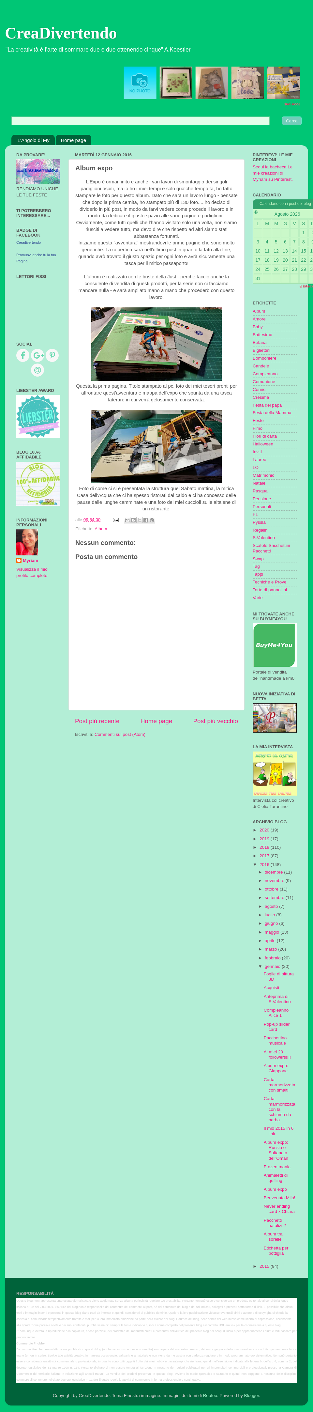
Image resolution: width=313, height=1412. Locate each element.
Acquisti (271, 987)
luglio (270, 914)
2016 (265, 864)
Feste (258, 420)
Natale (259, 483)
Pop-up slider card (277, 1027)
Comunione (264, 381)
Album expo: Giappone (276, 1068)
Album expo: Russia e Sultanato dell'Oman (276, 1150)
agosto (272, 906)
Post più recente (97, 721)
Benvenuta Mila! (279, 1197)
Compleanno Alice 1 (276, 1013)
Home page (73, 140)
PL (255, 514)
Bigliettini (261, 350)
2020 (265, 830)
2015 (265, 1266)
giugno (272, 923)
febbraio (273, 957)
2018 (265, 847)
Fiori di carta (265, 436)
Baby (258, 326)
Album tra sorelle (273, 1237)
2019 (265, 838)
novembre (275, 880)
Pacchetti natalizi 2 (275, 1223)
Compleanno (265, 373)
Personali (262, 506)
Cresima (261, 397)
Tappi (258, 574)
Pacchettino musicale (275, 1040)
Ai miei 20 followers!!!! (277, 1054)
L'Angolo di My (34, 140)
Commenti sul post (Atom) (120, 734)
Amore (259, 319)
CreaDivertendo (61, 33)
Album (101, 528)
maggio (272, 932)
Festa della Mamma (272, 412)
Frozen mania (277, 1166)
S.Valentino (264, 537)
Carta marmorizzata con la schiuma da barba (279, 1109)
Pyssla (259, 522)
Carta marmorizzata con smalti (279, 1085)
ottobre (272, 889)
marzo (271, 949)
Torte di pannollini (270, 589)
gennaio (273, 966)
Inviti (257, 451)
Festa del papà (267, 405)
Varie (258, 597)
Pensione (262, 498)
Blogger (251, 1395)
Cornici (259, 389)
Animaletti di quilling (276, 1178)
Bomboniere (264, 358)
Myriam (30, 560)
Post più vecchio (215, 721)
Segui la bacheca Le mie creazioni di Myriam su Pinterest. (273, 173)
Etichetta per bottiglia (276, 1251)
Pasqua (260, 491)
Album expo (275, 1189)
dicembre (274, 872)
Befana (260, 342)
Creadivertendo (28, 242)
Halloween (263, 444)
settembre (275, 897)
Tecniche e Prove (270, 582)
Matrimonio (264, 475)
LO (256, 467)
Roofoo (210, 1395)
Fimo (257, 428)
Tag (256, 566)
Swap (258, 558)
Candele (261, 366)
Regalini (261, 530)
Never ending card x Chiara (279, 1209)
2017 (265, 855)
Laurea (259, 459)
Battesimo (262, 334)
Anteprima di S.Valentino (277, 999)
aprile (271, 940)
